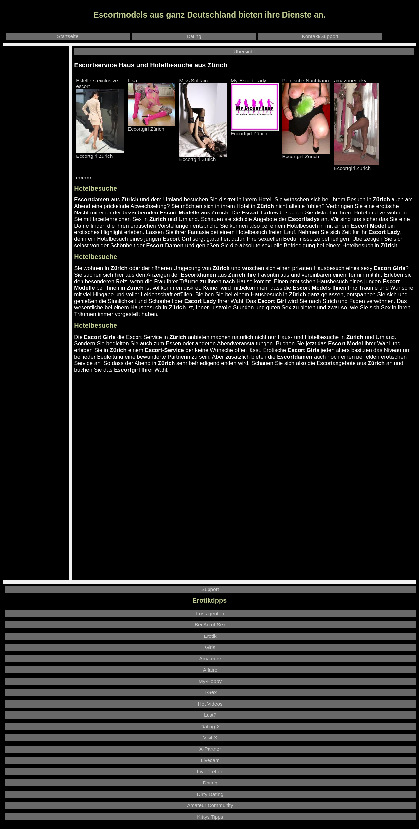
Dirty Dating (210, 794)
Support (210, 589)
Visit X (210, 737)
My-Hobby (210, 681)
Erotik (210, 636)
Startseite (67, 36)
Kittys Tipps (210, 817)
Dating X (210, 726)
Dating (194, 36)
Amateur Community (210, 805)
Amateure (210, 658)
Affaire (210, 669)
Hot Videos (210, 704)
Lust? (210, 715)
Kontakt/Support (320, 36)
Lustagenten (210, 613)
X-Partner (210, 749)
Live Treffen (210, 771)
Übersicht (244, 51)
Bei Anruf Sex (210, 624)
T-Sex (210, 692)
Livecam (210, 760)
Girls (210, 647)
